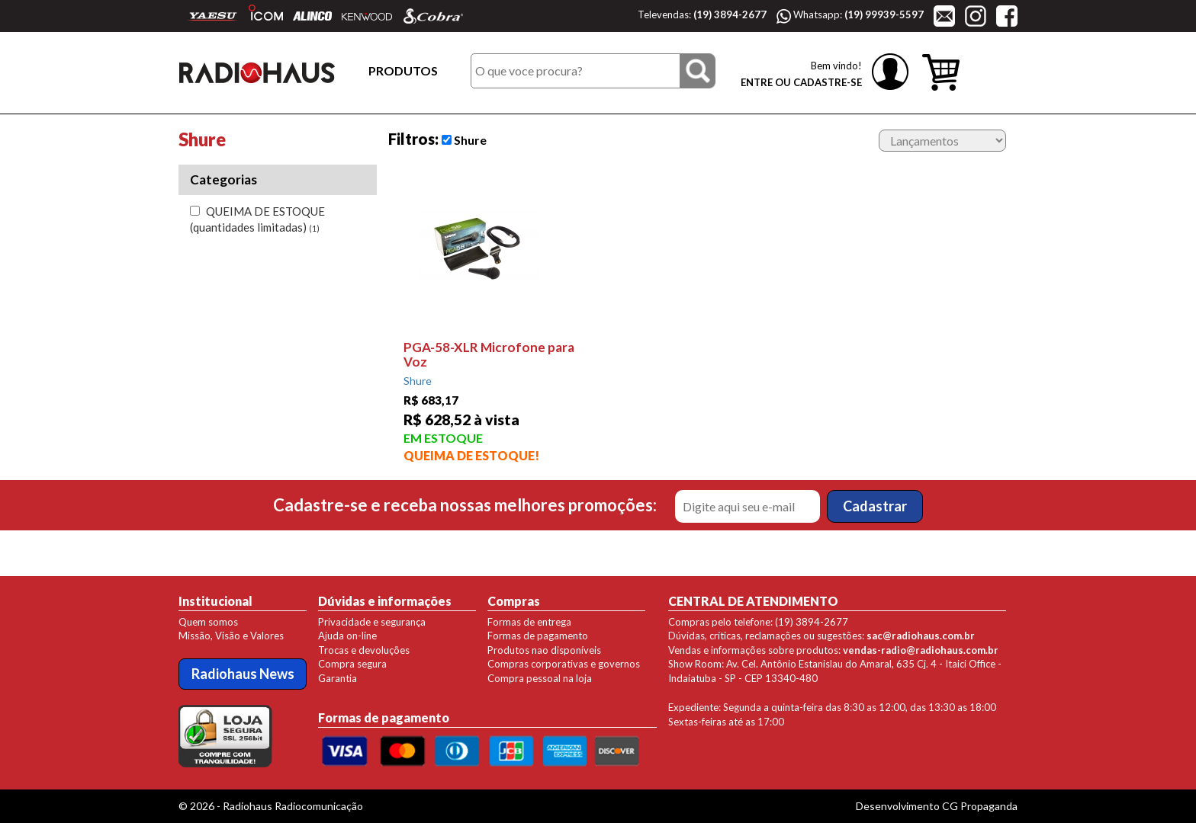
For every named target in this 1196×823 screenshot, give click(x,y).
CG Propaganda (980, 805)
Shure (464, 140)
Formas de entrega (529, 622)
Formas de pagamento (537, 635)
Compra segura (352, 664)
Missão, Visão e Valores (231, 635)
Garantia (337, 678)
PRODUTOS (403, 70)
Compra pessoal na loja (539, 678)
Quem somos (208, 622)
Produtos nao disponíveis (544, 650)
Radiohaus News (242, 673)
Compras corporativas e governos (563, 664)
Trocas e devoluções (364, 650)
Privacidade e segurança (372, 622)
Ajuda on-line (347, 635)
